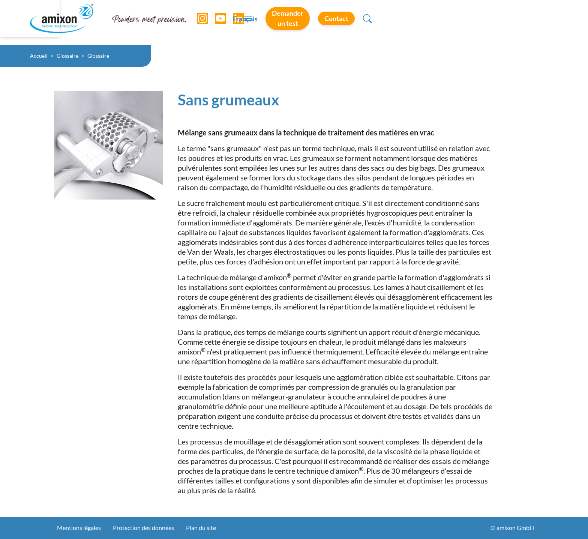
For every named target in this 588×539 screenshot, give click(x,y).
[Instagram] (197, 22)
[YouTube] (215, 22)
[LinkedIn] (233, 22)
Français (377, 23)
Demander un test (440, 22)
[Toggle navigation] (294, 22)
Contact (510, 22)
